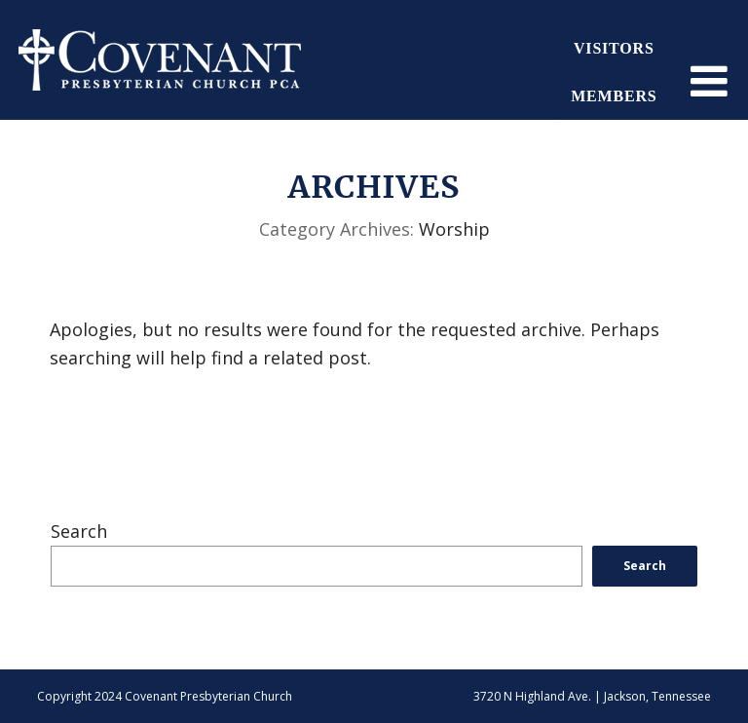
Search (79, 531)
